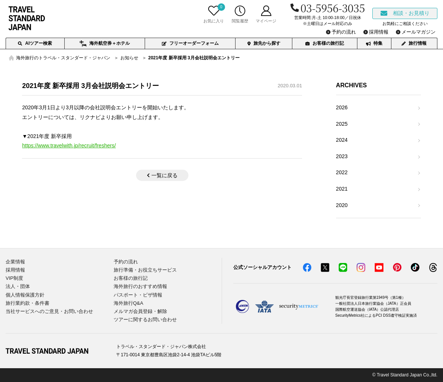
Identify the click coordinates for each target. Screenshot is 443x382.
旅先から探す (263, 43)
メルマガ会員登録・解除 (140, 311)
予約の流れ (126, 261)
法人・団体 (18, 286)
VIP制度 (14, 278)
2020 (342, 205)
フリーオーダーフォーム (190, 43)
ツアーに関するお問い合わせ (145, 319)
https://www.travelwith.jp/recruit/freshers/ (69, 145)
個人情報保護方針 (25, 295)
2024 (342, 140)
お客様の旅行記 (324, 43)
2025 (342, 124)
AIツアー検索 (35, 43)
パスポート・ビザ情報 (138, 295)
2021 (342, 189)
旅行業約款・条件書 (27, 303)
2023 (342, 156)
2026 (342, 107)
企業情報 (15, 261)
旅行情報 (414, 43)
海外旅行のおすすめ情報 (140, 286)
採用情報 (15, 270)
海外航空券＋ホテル (104, 43)
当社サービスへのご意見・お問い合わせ (49, 311)
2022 (342, 172)
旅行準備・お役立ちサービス (145, 270)
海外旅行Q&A (128, 303)
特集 (374, 43)
